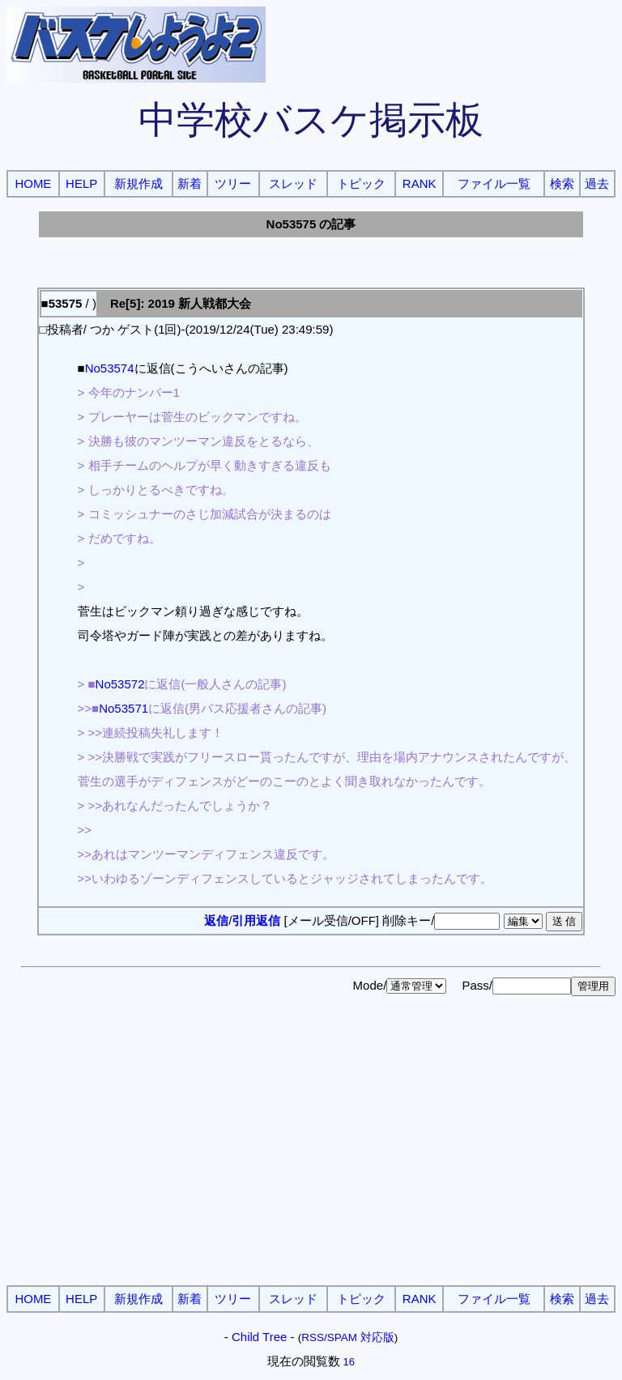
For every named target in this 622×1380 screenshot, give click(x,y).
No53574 (109, 368)
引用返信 (256, 920)
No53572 (120, 684)
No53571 (123, 708)
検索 (562, 183)
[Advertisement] (311, 1159)
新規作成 (138, 183)
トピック (361, 183)
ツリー (233, 183)
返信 (216, 920)
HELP (81, 183)
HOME (33, 183)
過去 (597, 183)
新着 (189, 183)
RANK (420, 183)
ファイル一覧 (494, 183)
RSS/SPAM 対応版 (347, 1337)
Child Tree (259, 1337)
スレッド (293, 183)
